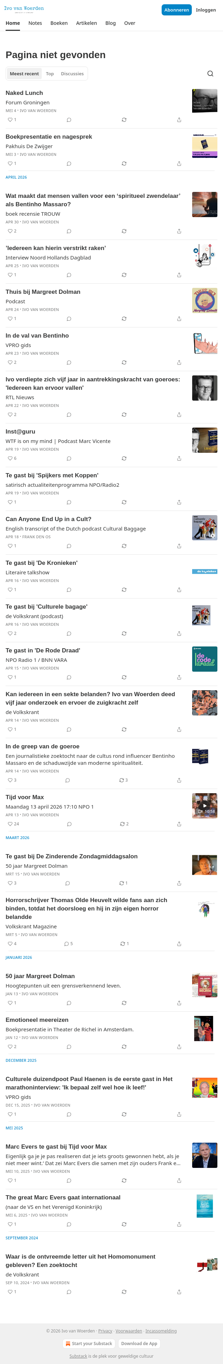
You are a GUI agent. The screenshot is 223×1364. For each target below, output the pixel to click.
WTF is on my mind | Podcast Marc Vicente (58, 440)
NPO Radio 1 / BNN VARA (36, 659)
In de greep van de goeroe (43, 746)
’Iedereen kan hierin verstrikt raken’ (56, 248)
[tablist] (47, 74)
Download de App (139, 1343)
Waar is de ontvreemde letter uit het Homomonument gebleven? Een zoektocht (80, 1260)
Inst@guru (20, 431)
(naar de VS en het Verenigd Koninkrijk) (54, 1206)
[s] (204, 805)
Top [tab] (50, 73)
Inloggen (206, 10)
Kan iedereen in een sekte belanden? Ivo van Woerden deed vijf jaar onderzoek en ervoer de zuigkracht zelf (90, 698)
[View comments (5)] (68, 944)
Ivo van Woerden (38, 110)
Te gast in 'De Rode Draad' (43, 650)
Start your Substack (88, 1344)
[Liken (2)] (12, 231)
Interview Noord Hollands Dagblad (48, 257)
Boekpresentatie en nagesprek (49, 136)
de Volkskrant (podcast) (34, 615)
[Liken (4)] (12, 944)
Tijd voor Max (25, 797)
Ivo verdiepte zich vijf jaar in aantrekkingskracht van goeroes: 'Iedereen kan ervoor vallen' (93, 383)
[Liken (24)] (13, 824)
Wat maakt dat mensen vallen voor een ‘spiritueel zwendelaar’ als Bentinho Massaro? (93, 200)
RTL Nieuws (20, 397)
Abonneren (176, 10)
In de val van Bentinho (37, 335)
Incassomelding (161, 1331)
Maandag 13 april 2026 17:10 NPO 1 (50, 806)
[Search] (210, 74)
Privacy (105, 1331)
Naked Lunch (24, 93)
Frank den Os (36, 536)
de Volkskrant (22, 711)
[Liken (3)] (12, 780)
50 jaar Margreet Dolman (37, 865)
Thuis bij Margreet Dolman (43, 292)
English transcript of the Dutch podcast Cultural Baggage (76, 528)
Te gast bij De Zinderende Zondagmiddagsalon (72, 856)
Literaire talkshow (27, 572)
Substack (78, 1356)
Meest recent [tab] (24, 73)
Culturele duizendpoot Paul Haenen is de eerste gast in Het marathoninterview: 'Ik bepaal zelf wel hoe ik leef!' (89, 1083)
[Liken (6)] (12, 458)
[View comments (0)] (69, 120)
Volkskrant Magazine (31, 926)
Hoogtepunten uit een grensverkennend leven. (63, 985)
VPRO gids (18, 344)
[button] (12, 23)
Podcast (15, 301)
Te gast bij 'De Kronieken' (41, 563)
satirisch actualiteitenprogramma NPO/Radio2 (62, 484)
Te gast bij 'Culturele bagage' (47, 606)
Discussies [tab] (72, 73)
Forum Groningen (28, 102)
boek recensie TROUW (33, 213)
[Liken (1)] (12, 120)
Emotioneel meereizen (37, 1020)
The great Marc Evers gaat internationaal (63, 1197)
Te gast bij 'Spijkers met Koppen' (52, 475)
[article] (111, 106)
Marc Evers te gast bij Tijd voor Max (56, 1146)
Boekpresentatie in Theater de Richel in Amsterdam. (70, 1029)
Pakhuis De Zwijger (29, 146)
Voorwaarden (129, 1331)
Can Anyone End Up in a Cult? (49, 519)
